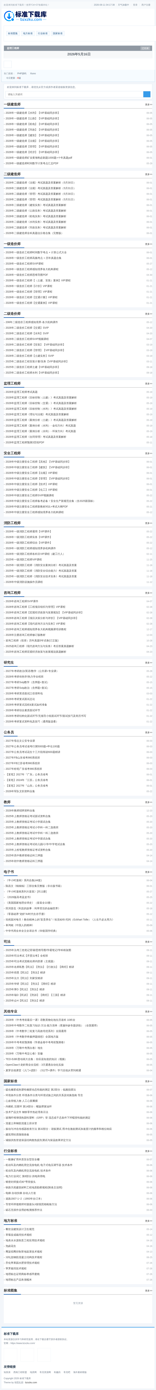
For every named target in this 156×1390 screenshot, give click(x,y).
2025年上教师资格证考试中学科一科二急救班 (32, 832)
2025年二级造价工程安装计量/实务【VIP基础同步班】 (37, 361)
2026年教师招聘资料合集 (20, 810)
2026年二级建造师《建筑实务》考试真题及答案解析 (36, 205)
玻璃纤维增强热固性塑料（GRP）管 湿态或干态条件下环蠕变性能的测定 (48, 1117)
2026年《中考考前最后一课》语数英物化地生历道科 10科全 (40, 1019)
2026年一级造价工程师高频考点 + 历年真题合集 (33, 257)
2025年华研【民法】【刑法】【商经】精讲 (31, 983)
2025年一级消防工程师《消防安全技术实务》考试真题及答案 (41, 576)
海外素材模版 (80, 1372)
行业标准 (43, 33)
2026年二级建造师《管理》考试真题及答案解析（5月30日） (41, 193)
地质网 (33, 1372)
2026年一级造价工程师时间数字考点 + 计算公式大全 (36, 252)
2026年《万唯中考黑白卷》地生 (24, 1047)
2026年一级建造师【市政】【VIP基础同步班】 (33, 129)
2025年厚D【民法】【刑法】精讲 (25, 989)
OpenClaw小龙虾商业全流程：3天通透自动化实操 (35, 1064)
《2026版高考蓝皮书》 (19, 897)
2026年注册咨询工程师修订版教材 (25, 634)
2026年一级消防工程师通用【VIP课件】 (29, 531)
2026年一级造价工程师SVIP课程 (25, 263)
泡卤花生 (11, 1245)
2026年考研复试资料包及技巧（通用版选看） (32, 721)
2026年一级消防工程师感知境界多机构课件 (31, 548)
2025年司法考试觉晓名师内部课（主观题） (31, 961)
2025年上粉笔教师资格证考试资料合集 (28, 849)
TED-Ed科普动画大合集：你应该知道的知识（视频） (36, 1059)
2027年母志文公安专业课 (20, 740)
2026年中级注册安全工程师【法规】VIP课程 (32, 472)
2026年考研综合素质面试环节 (23, 710)
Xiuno (33, 73)
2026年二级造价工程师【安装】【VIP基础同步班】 (35, 344)
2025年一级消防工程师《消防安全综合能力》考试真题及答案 (41, 570)
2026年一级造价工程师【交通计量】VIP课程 (32, 297)
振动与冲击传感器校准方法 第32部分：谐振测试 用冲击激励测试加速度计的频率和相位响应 (59, 1128)
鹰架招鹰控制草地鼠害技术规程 (24, 1251)
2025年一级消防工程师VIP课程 (24, 559)
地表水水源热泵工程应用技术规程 (25, 1240)
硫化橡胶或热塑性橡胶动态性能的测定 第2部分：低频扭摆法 (41, 1089)
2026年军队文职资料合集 (20, 791)
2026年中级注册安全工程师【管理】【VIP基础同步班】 (38, 478)
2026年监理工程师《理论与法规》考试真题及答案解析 (37, 414)
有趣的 (57, 1372)
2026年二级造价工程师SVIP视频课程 (27, 338)
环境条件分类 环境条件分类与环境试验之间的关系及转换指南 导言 (44, 1095)
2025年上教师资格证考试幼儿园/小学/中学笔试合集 (35, 844)
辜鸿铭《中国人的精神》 (20, 925)
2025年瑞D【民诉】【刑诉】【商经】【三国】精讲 (36, 994)
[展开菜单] (8, 64)
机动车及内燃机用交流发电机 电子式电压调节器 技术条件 (39, 1164)
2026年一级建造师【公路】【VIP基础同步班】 (33, 118)
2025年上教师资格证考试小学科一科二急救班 (32, 827)
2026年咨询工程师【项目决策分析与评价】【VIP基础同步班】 (42, 618)
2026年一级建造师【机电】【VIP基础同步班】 (33, 124)
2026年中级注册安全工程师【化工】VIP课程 (32, 489)
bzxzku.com (31, 1382)
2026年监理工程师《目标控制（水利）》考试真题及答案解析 (41, 408)
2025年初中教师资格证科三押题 (24, 861)
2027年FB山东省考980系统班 (23, 757)
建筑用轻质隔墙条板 (17, 1134)
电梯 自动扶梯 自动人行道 (21, 1193)
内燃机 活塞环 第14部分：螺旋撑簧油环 (29, 1106)
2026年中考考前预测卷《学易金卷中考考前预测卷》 (36, 1042)
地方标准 (28, 33)
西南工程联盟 (20, 1372)
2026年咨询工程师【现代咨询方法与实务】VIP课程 (35, 623)
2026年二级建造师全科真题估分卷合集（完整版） (35, 233)
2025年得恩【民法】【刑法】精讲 (25, 972)
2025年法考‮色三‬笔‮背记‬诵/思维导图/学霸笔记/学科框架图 (38, 950)
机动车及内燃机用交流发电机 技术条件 (28, 1170)
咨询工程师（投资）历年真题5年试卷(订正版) (32, 640)
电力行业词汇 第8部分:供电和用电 (25, 1176)
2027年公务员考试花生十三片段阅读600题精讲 (33, 751)
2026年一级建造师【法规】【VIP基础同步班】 (33, 140)
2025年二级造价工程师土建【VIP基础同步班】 (33, 367)
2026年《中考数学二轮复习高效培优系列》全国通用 (36, 1031)
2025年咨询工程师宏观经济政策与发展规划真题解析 (36, 651)
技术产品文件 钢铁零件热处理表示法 (27, 1112)
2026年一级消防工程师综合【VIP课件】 (29, 542)
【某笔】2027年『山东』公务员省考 (27, 785)
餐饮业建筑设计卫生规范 (20, 1229)
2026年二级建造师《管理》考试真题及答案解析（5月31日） (41, 199)
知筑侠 (7, 1372)
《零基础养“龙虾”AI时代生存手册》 (26, 913)
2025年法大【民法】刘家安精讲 (24, 978)
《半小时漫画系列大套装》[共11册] (26, 891)
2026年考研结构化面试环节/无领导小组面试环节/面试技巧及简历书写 (46, 715)
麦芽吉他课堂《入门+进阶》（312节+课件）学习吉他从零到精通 (43, 1070)
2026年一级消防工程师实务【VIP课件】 (29, 537)
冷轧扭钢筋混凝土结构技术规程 (24, 1257)
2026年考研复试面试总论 (20, 699)
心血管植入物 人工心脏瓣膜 (22, 1100)
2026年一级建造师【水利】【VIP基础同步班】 (33, 112)
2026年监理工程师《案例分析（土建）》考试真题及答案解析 (41, 419)
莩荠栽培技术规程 (16, 1268)
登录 (135, 5)
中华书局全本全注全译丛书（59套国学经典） (32, 930)
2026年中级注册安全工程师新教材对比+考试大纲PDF (37, 506)
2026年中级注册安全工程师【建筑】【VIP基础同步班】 (38, 467)
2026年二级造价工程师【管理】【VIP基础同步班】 (35, 350)
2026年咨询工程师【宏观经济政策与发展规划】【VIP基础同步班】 (45, 612)
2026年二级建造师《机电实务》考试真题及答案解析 (36, 216)
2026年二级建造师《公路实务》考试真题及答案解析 (36, 210)
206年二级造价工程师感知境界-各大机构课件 (32, 322)
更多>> (148, 104)
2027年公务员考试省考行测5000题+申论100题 (33, 746)
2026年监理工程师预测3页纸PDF (25, 442)
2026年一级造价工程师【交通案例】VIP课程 (32, 302)
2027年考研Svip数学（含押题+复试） (28, 682)
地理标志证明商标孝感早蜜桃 (23, 1274)
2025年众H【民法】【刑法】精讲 (25, 1000)
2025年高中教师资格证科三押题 (24, 855)
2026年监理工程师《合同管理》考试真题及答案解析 (36, 436)
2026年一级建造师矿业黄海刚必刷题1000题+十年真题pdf (39, 157)
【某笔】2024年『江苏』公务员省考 (27, 780)
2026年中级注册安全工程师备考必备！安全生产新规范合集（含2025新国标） (51, 500)
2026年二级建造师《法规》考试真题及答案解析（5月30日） (41, 182)
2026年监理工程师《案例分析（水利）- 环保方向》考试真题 (41, 431)
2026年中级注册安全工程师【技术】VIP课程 (32, 484)
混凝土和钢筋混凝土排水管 (21, 1123)
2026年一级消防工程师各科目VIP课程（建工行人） (35, 553)
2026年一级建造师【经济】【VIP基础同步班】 (33, 152)
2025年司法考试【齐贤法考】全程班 (27, 955)
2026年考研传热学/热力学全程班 (25, 676)
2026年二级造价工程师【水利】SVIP (27, 333)
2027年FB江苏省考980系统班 (23, 763)
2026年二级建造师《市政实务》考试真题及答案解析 (36, 227)
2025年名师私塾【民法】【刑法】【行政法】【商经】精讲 (40, 966)
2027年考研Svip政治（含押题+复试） (28, 687)
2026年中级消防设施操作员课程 (24, 581)
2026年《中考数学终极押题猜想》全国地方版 (32, 1036)
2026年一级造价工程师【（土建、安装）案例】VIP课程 (38, 280)
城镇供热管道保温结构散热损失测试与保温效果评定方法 (38, 1140)
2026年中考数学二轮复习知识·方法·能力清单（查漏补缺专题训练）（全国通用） (52, 1025)
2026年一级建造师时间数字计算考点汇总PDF (32, 163)
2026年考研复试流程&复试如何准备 (26, 704)
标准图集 (13, 33)
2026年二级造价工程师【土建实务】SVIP (30, 355)
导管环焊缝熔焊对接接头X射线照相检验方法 (31, 1204)
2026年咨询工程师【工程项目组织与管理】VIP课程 (35, 606)
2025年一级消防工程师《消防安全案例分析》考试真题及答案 (41, 565)
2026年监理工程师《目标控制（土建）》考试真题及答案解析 (41, 397)
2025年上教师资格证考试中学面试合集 (28, 838)
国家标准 (58, 33)
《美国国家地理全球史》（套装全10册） (29, 902)
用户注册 (145, 5)
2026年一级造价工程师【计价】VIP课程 (29, 286)
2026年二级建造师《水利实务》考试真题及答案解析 (36, 221)
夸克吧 (67, 1372)
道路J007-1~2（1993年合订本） (24, 1198)
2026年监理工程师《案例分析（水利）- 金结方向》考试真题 (41, 425)
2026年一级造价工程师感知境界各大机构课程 (32, 269)
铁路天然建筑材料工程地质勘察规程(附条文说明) (34, 1187)
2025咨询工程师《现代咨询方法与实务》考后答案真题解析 (40, 646)
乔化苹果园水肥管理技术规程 (23, 1262)
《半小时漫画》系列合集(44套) (24, 880)
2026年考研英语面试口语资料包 (24, 693)
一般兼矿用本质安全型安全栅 (23, 1159)
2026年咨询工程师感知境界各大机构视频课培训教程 (36, 629)
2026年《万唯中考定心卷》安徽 (24, 1053)
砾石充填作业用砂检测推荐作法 (24, 1209)
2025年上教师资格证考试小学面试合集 (28, 821)
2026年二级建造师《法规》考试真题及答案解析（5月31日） (41, 188)
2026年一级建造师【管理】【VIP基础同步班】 (33, 146)
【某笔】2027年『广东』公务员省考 (27, 774)
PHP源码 (22, 73)
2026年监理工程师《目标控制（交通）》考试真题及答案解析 (41, 403)
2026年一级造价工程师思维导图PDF (27, 274)
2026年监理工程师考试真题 (22, 391)
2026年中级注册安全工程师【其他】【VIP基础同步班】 (38, 461)
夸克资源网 (45, 1372)
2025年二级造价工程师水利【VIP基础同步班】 (33, 372)
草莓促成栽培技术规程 (19, 1234)
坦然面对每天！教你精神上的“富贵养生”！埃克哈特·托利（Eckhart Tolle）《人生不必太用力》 (60, 919)
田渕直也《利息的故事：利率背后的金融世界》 (33, 908)
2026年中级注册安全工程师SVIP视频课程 (30, 495)
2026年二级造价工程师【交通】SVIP (27, 327)
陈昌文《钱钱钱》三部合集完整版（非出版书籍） (34, 885)
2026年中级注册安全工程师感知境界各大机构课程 (35, 512)
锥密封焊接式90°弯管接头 (21, 1181)
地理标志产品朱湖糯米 (19, 1279)
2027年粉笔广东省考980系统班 (24, 768)
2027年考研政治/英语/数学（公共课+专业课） (32, 670)
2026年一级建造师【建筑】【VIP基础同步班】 (33, 135)
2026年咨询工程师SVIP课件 (22, 601)
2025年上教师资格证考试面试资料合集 (28, 816)
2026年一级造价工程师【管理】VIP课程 (29, 291)
